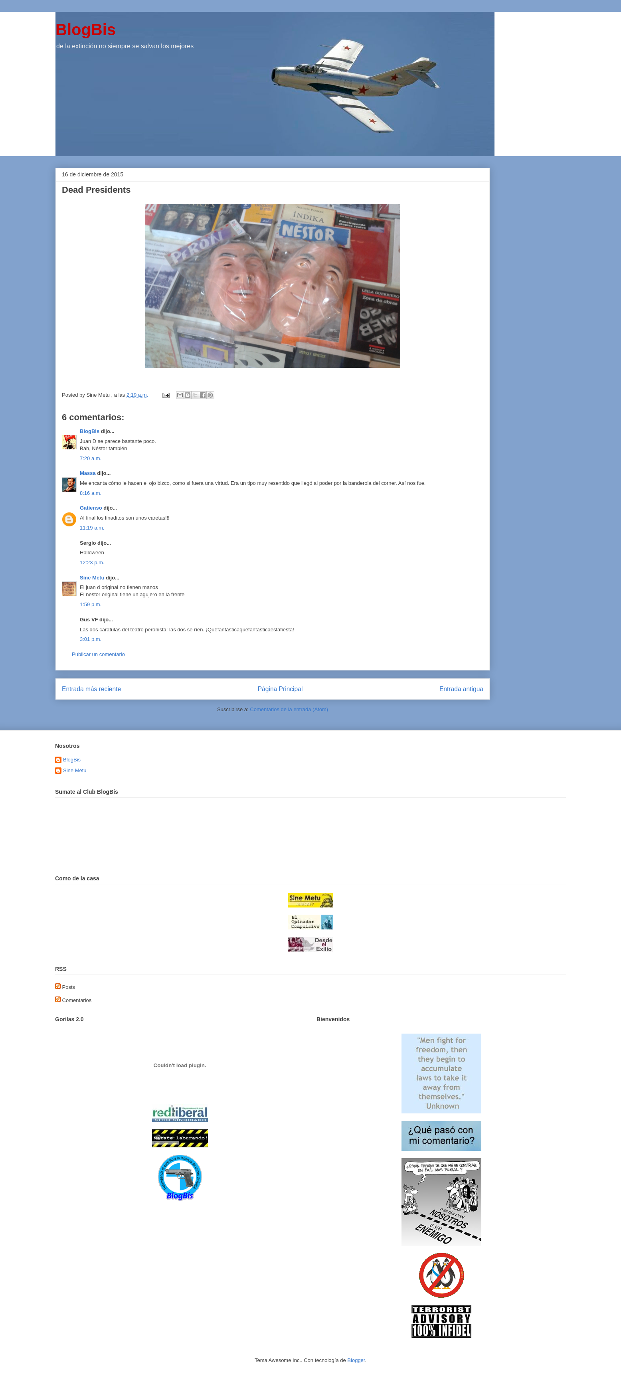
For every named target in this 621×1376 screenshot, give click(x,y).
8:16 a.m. (90, 493)
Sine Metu (92, 578)
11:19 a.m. (92, 528)
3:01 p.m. (90, 639)
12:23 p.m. (92, 562)
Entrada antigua (461, 689)
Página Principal (280, 689)
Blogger (356, 1360)
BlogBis (85, 29)
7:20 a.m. (90, 458)
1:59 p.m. (90, 604)
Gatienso (91, 508)
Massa (88, 473)
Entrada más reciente (91, 689)
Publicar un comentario (98, 654)
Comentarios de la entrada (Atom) (289, 709)
